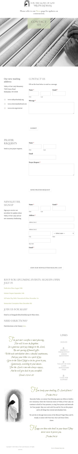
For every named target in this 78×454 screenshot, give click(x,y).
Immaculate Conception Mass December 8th (18, 303)
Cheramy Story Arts (59, 448)
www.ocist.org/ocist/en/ (15, 108)
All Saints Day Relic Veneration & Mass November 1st (21, 298)
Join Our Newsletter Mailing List (46, 268)
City (30, 236)
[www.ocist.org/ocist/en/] (6, 108)
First (30, 97)
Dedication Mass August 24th (13, 288)
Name (31, 90)
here (24, 326)
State (53, 236)
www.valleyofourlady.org (16, 99)
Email (55, 90)
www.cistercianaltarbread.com (17, 104)
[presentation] (44, 123)
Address (32, 215)
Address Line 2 (33, 229)
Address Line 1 (33, 222)
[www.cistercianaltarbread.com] (6, 104)
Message (32, 100)
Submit (33, 128)
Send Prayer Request (40, 190)
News (38, 11)
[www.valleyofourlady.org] (6, 99)
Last (42, 97)
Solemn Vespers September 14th (14, 293)
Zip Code (31, 243)
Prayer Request (34, 162)
